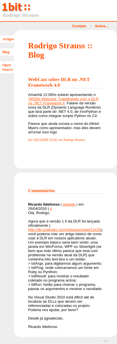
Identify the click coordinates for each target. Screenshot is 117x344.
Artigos (8, 39)
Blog (6, 52)
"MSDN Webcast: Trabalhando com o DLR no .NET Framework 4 (63, 101)
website (69, 204)
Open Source (7, 67)
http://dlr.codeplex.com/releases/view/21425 (64, 230)
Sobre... (102, 26)
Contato (79, 26)
